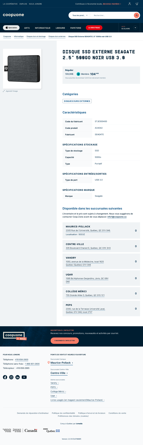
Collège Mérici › (58, 391)
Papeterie (75, 27)
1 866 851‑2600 (32, 363)
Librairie (60, 27)
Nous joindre (35, 4)
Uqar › (54, 395)
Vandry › (55, 382)
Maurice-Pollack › (62, 362)
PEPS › (54, 387)
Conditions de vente (117, 413)
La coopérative (10, 4)
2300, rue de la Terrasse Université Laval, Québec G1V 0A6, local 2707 (85, 310)
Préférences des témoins (73, 416)
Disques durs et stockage (36, 36)
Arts (27, 27)
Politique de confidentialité (63, 413)
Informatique (42, 27)
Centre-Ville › (59, 373)
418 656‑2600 (21, 359)
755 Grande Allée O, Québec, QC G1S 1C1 (85, 295)
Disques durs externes (57, 36)
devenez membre (112, 3)
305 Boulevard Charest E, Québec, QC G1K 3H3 (88, 248)
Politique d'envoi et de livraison (91, 413)
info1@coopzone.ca (117, 216)
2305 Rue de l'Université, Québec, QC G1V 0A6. (88, 230)
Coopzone (7, 36)
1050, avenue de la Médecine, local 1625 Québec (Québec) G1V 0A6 (85, 263)
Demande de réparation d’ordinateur (33, 413)
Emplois (23, 4)
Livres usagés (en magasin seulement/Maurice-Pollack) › (77, 400)
